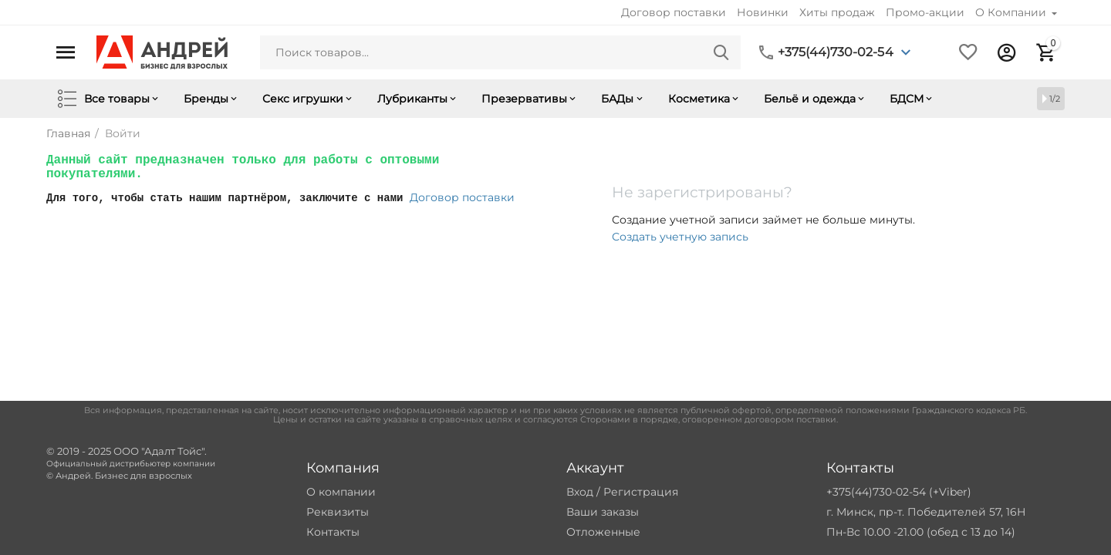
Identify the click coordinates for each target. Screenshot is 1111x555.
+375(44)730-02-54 (835, 52)
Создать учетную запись (680, 237)
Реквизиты (337, 512)
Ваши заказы (602, 512)
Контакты (333, 532)
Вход (579, 492)
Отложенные (603, 532)
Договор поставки (673, 12)
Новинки (763, 12)
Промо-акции (925, 12)
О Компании (1012, 12)
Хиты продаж (837, 12)
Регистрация (640, 492)
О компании (341, 492)
